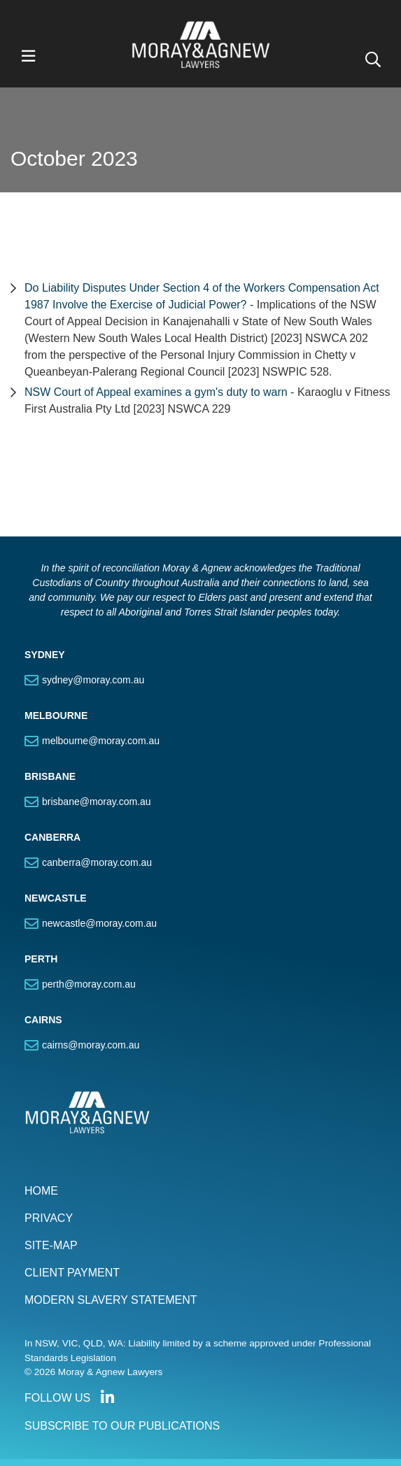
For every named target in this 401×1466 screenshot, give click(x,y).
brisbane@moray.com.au (96, 801)
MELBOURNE (55, 715)
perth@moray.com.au (89, 984)
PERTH (40, 959)
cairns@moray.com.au (90, 1045)
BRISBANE (50, 776)
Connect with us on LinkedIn (107, 1397)
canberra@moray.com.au (97, 862)
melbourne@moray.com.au (101, 740)
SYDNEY (44, 654)
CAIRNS (43, 1019)
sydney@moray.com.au (93, 679)
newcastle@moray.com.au (99, 923)
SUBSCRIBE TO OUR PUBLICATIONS (122, 1426)
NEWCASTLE (55, 898)
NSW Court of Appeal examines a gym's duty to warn (157, 392)
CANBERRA (52, 837)
